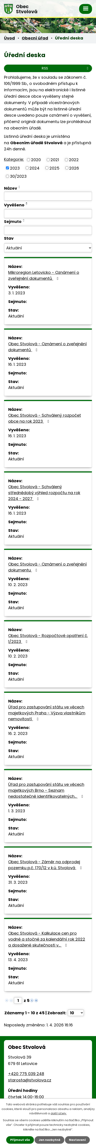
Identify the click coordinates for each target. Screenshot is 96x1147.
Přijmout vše (20, 1140)
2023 (15, 168)
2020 (36, 160)
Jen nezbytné (49, 1140)
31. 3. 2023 (17, 882)
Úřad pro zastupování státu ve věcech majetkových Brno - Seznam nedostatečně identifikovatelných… (46, 790)
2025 (54, 168)
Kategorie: (14, 159)
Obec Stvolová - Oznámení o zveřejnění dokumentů (47, 347)
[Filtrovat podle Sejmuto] (48, 230)
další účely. (59, 1114)
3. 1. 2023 (16, 293)
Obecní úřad (35, 38)
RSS (66, 68)
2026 (74, 168)
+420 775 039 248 (26, 1073)
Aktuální (16, 316)
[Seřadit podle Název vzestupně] (19, 186)
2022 (74, 160)
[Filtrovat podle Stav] (48, 247)
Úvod (9, 38)
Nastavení (77, 1140)
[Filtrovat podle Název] (48, 196)
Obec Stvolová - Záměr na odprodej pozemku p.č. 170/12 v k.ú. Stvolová (45, 865)
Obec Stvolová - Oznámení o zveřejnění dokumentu (47, 567)
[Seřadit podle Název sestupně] (19, 188)
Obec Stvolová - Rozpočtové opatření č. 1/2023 (48, 638)
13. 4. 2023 (18, 959)
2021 (55, 160)
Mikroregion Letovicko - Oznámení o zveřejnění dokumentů (43, 275)
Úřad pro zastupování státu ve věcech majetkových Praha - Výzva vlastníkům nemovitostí (46, 713)
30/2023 (18, 176)
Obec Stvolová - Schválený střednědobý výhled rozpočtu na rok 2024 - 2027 (44, 492)
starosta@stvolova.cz (29, 1080)
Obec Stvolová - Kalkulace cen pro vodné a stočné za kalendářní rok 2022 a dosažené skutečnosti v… (46, 939)
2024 (34, 168)
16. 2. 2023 (17, 733)
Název (10, 188)
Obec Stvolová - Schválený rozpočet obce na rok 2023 (44, 418)
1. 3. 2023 (16, 811)
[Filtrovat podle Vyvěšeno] (48, 213)
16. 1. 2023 (17, 364)
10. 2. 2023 (17, 584)
